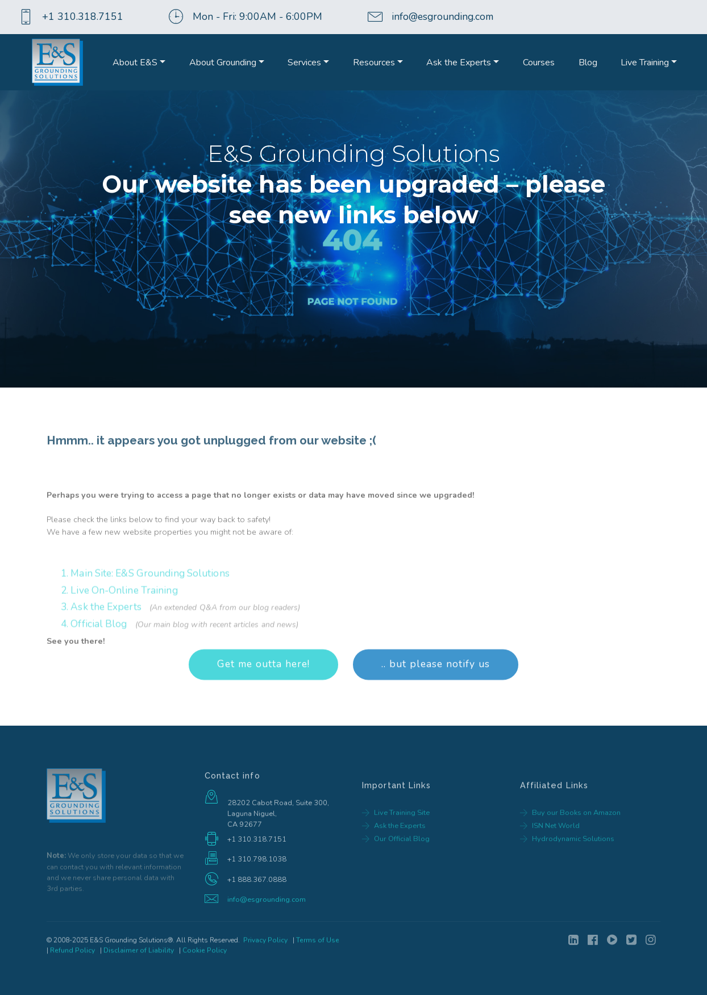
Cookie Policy (204, 956)
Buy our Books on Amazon (576, 835)
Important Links (396, 804)
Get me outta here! (263, 684)
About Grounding (222, 62)
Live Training (645, 62)
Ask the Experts (458, 62)
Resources (374, 62)
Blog (588, 62)
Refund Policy (72, 956)
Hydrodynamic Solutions (573, 861)
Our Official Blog (402, 861)
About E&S (135, 62)
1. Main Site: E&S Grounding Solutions (145, 642)
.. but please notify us (435, 684)
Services (304, 62)
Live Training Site (402, 835)
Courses (539, 62)
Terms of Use (317, 946)
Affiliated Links (554, 804)
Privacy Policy (265, 946)
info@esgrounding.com (266, 903)
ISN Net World (556, 848)
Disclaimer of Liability (138, 956)
